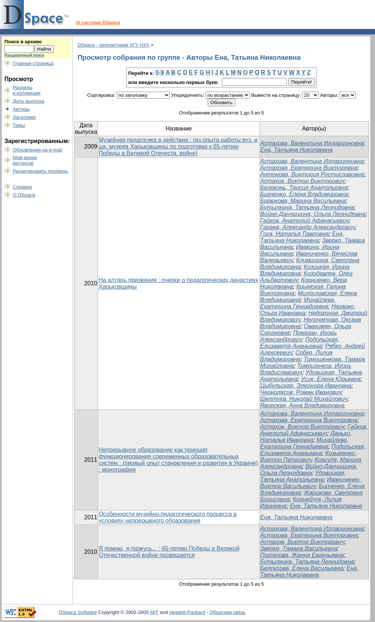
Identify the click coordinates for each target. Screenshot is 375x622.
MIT (154, 612)
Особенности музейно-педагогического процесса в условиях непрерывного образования (168, 517)
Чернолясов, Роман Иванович (301, 392)
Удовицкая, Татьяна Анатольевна (303, 476)
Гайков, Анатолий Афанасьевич (304, 220)
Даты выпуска (28, 101)
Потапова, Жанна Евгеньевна (302, 555)
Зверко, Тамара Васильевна (298, 548)
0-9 (160, 72)
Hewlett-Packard (187, 612)
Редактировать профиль (40, 171)
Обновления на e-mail (37, 150)
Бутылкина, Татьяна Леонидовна (307, 207)
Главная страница (33, 63)
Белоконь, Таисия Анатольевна (304, 187)
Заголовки (24, 117)
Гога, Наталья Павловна (294, 234)
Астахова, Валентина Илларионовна (312, 143)
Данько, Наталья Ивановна (306, 436)
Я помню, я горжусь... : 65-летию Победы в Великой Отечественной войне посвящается (169, 551)
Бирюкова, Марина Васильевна (303, 201)
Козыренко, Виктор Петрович (308, 456)
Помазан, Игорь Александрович (298, 336)
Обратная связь (227, 612)
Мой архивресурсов (25, 160)
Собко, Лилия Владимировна (296, 356)
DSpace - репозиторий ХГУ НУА (113, 45)
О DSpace (24, 195)
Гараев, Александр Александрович (307, 227)
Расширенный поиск (24, 55)
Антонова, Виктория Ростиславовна (312, 174)
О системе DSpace (98, 22)
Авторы (21, 109)
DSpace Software (78, 612)
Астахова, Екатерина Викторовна (309, 168)
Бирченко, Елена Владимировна (304, 194)
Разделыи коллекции (27, 90)
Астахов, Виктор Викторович (302, 181)
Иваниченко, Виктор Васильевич (310, 482)
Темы (19, 125)
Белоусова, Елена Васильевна (301, 568)
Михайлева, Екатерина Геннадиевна (298, 303)
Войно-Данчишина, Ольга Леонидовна (312, 214)
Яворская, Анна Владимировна (302, 405)
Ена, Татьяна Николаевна (296, 150)
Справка (22, 187)
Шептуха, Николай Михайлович (304, 399)
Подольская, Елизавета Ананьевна (299, 342)
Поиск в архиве (23, 41)
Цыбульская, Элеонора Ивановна (306, 386)
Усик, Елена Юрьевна (331, 379)
